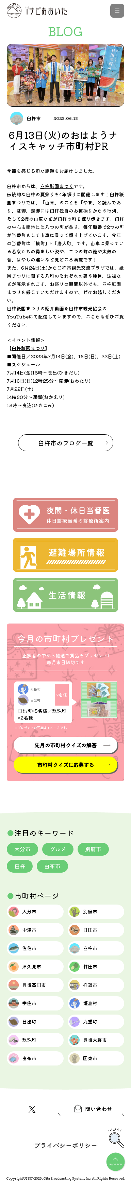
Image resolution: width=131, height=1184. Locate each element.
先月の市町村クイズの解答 (65, 745)
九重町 (83, 1022)
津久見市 (25, 967)
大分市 (22, 849)
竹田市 (83, 967)
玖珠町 (22, 1040)
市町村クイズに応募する (65, 765)
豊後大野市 (88, 1040)
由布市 (52, 866)
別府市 (93, 849)
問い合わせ (93, 1109)
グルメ (58, 849)
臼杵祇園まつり (56, 186)
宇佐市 (22, 1003)
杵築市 (83, 985)
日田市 (83, 930)
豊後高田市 (27, 985)
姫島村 (83, 1003)
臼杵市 (83, 948)
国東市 (83, 1058)
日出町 (22, 1022)
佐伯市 (22, 948)
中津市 (22, 930)
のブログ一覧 (65, 442)
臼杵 (19, 866)
